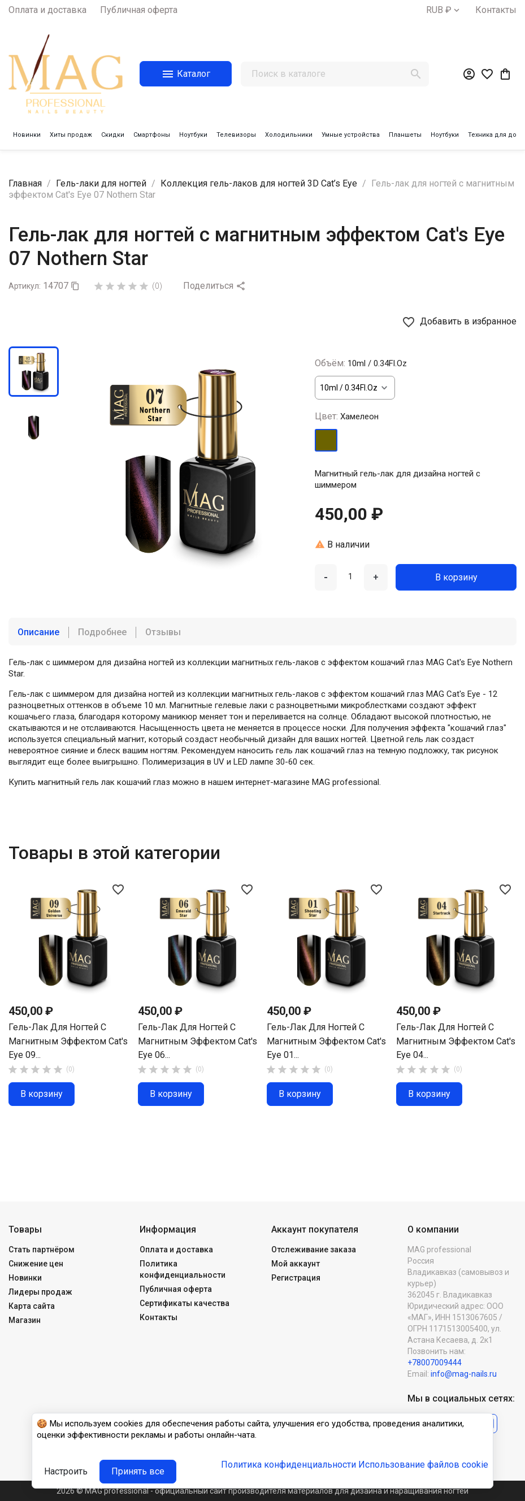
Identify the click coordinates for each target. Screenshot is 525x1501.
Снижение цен (35, 1263)
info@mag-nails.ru (464, 1373)
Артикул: (24, 285)
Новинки (25, 1277)
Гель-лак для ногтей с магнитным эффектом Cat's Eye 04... (455, 1041)
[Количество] (350, 576)
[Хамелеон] (326, 440)
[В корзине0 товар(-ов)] (505, 74)
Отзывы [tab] (163, 632)
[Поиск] (335, 74)
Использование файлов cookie (423, 1464)
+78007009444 (434, 1362)
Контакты (496, 10)
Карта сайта (31, 1306)
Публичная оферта (138, 10)
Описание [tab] (38, 632)
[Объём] (355, 388)
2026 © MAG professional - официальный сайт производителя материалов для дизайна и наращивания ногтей (262, 1490)
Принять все (137, 1471)
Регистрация (295, 1277)
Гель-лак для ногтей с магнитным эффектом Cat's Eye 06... (197, 1041)
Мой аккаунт (295, 1263)
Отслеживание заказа (313, 1249)
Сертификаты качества (184, 1303)
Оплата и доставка (47, 10)
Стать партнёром (41, 1249)
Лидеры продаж (40, 1291)
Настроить (66, 1471)
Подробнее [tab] (102, 632)
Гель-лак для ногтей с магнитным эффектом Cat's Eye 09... (68, 1041)
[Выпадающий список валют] (444, 10)
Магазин (24, 1320)
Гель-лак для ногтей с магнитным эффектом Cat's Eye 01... (326, 1041)
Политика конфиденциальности (288, 1464)
